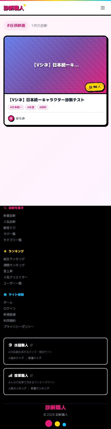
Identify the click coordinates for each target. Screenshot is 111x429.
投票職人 (20, 375)
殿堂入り (9, 228)
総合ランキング (14, 259)
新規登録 (9, 314)
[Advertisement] (55, 163)
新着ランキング (40, 388)
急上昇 (8, 271)
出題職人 (20, 345)
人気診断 (9, 222)
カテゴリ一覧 (12, 240)
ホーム (8, 302)
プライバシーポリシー (18, 327)
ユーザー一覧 (12, 283)
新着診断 (9, 216)
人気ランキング (17, 388)
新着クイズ (34, 358)
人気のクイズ (16, 358)
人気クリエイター (15, 277)
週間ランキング (14, 265)
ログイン (9, 308)
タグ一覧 (9, 234)
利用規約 (9, 320)
